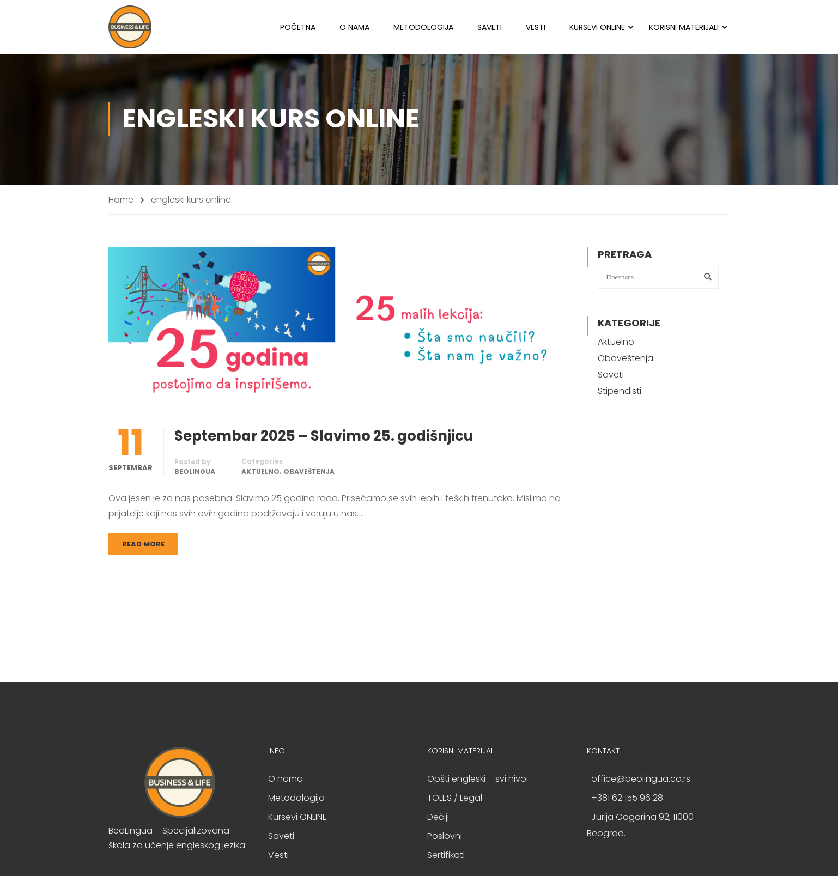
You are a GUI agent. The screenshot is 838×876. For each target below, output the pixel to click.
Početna (297, 27)
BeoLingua (194, 473)
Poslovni (444, 837)
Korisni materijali (684, 27)
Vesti (535, 27)
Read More (143, 545)
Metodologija (423, 27)
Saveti (489, 27)
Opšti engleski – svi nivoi (477, 780)
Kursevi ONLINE (597, 27)
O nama (354, 27)
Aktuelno (260, 473)
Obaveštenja (309, 473)
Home (120, 200)
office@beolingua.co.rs (640, 780)
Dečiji (438, 818)
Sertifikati (446, 856)
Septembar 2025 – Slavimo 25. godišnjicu (323, 437)
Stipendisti (619, 392)
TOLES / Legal (454, 799)
